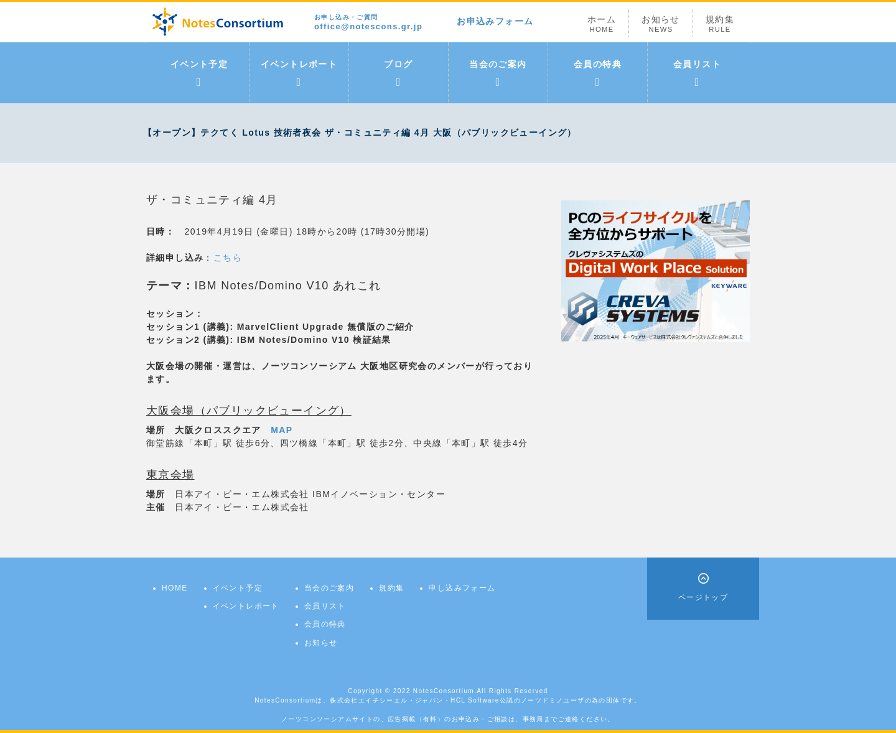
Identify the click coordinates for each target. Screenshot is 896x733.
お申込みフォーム (495, 21)
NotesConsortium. (445, 691)
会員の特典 (598, 73)
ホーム (601, 24)
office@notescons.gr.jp (368, 22)
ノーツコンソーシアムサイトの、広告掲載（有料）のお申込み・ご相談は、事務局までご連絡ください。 (448, 719)
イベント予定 (199, 73)
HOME (175, 588)
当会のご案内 (497, 73)
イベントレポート (299, 73)
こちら (227, 258)
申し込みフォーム (462, 588)
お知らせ (661, 24)
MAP (281, 430)
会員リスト (697, 73)
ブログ (398, 73)
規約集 (720, 24)
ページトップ (703, 597)
